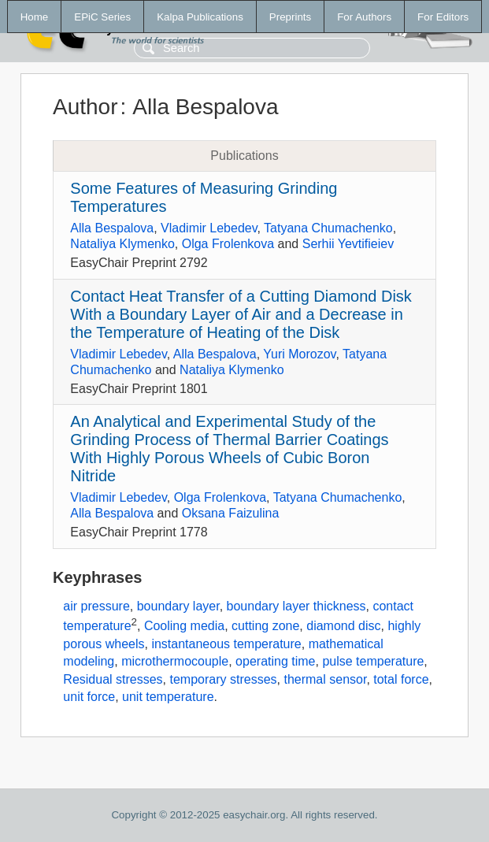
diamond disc (343, 626)
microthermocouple (174, 661)
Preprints (290, 17)
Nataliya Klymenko (122, 243)
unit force (89, 696)
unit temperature (168, 696)
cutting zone (265, 626)
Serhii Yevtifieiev (348, 243)
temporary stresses (223, 679)
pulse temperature (373, 661)
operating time (275, 661)
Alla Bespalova (112, 228)
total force (400, 679)
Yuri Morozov (299, 354)
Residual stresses (112, 679)
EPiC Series (102, 17)
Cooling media (184, 626)
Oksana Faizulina (231, 513)
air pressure (96, 606)
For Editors (443, 17)
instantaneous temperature (226, 644)
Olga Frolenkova (228, 243)
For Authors (364, 17)
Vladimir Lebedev (209, 228)
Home (34, 17)
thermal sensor (324, 679)
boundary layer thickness (296, 606)
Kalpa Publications (200, 17)
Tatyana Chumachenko (328, 228)
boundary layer (178, 606)
